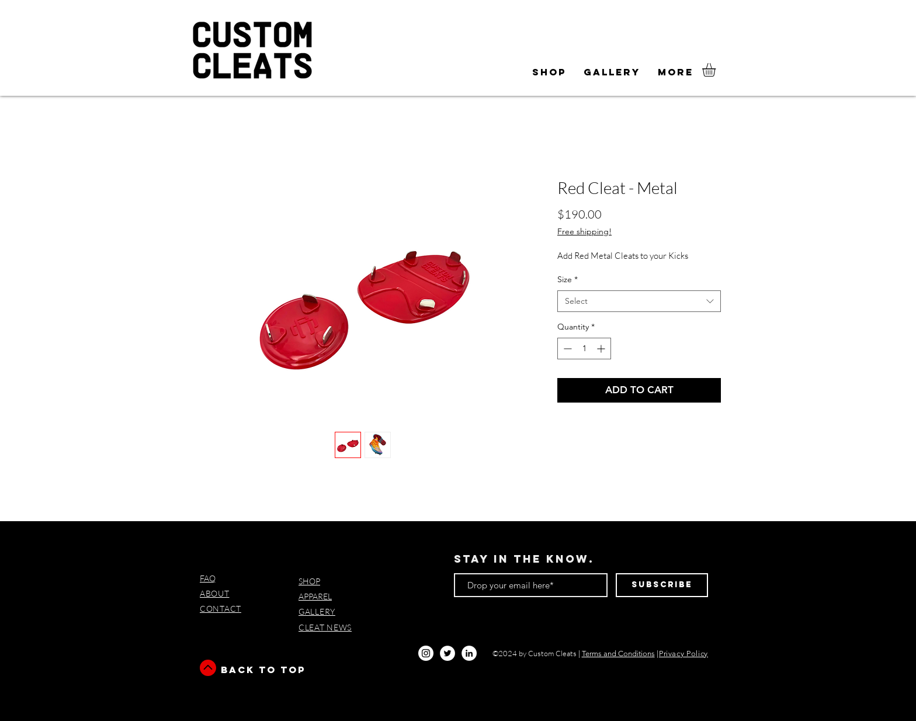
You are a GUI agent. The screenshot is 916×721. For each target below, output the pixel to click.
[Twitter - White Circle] (447, 653)
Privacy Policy (683, 653)
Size (567, 279)
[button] (549, 72)
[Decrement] (566, 348)
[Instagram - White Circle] (425, 653)
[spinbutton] (584, 348)
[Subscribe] (662, 585)
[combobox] (639, 301)
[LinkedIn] (469, 653)
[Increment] (602, 348)
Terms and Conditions (618, 653)
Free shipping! (584, 231)
